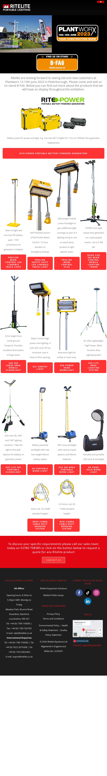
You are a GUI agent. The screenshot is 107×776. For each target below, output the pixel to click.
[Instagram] (96, 592)
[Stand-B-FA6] (57, 55)
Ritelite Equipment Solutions (53, 588)
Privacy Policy (53, 614)
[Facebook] (79, 592)
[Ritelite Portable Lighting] (17, 5)
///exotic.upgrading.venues (87, 645)
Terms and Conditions (53, 618)
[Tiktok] (87, 592)
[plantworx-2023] (77, 25)
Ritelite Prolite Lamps (53, 595)
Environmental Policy (49, 625)
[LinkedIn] (87, 601)
